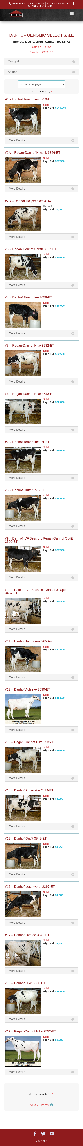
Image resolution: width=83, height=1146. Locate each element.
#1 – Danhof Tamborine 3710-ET (28, 99)
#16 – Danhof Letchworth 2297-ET (30, 886)
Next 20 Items (39, 1105)
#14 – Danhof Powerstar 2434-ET (29, 790)
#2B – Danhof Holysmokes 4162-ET (31, 201)
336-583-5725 (64, 3)
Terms (47, 46)
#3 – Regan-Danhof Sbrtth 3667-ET (30, 249)
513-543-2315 (44, 6)
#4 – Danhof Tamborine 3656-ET (28, 297)
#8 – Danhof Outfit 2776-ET (25, 490)
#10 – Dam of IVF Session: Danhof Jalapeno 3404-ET (37, 591)
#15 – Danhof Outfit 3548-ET (26, 838)
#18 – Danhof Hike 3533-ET (25, 983)
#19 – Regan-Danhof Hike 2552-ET (30, 1031)
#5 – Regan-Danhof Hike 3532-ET (29, 345)
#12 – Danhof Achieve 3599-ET (27, 689)
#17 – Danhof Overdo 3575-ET (27, 935)
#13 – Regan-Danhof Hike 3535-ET (30, 742)
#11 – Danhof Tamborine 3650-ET (29, 641)
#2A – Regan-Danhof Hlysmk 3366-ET (32, 152)
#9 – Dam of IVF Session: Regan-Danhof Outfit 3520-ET (39, 540)
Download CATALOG (42, 52)
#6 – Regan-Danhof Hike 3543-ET (29, 394)
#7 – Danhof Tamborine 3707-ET (28, 442)
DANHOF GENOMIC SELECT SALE (41, 35)
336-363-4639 (36, 3)
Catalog (36, 46)
